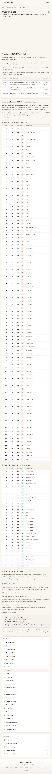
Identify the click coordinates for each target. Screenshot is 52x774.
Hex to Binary (8, 666)
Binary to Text (8, 680)
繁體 (16, 767)
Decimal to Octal (9, 653)
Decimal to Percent (10, 698)
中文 (11, 767)
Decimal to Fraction (10, 691)
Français (32, 767)
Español (45, 767)
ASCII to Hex (8, 677)
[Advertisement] (26, 30)
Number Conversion (12, 7)
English (6, 767)
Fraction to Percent (10, 705)
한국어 (26, 767)
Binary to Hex (8, 663)
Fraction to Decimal (10, 687)
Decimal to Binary (9, 660)
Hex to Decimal (9, 642)
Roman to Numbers (10, 725)
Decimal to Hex (9, 646)
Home (3, 7)
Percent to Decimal (10, 694)
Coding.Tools (7, 2)
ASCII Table (8, 670)
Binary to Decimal (9, 656)
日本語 (20, 767)
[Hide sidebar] (48, 12)
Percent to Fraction (10, 701)
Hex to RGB (8, 708)
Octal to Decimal (9, 649)
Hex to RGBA (8, 715)
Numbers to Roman (10, 729)
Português (26, 770)
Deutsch (39, 767)
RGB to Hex (8, 712)
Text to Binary (8, 684)
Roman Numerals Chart (11, 722)
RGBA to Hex (8, 718)
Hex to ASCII (8, 673)
